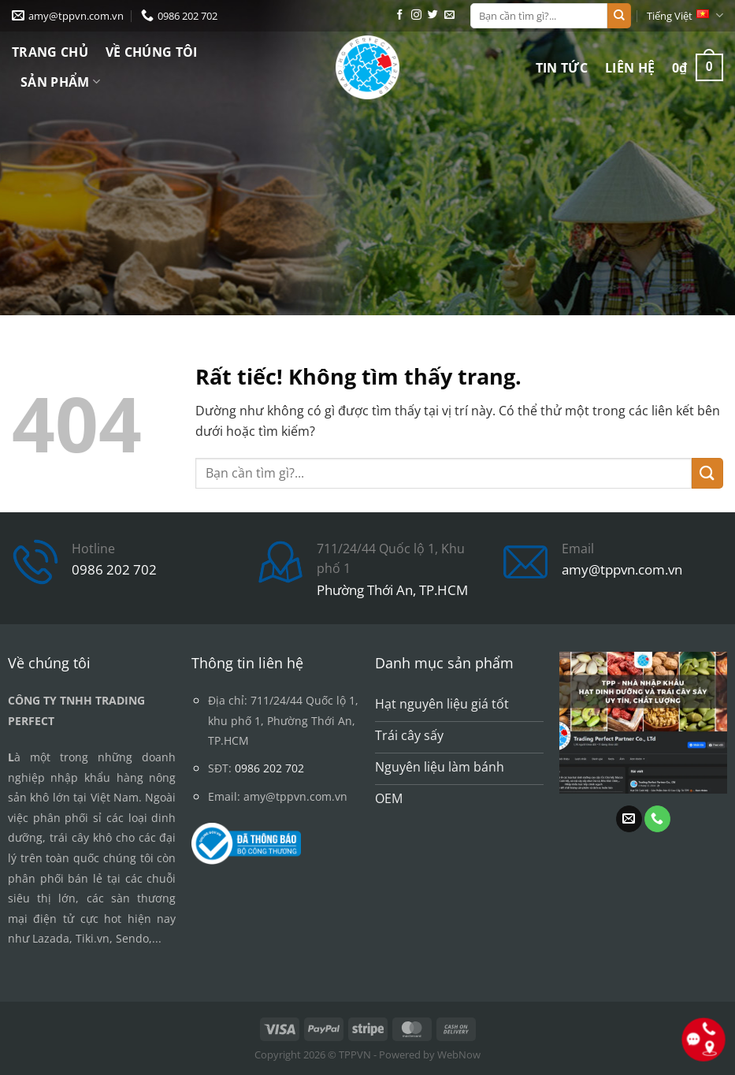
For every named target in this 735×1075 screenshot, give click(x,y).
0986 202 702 (114, 569)
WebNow (459, 1054)
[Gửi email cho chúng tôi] (449, 15)
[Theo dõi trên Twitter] (433, 15)
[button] (697, 67)
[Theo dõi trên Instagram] (416, 15)
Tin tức (562, 67)
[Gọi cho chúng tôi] (657, 818)
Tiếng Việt (685, 15)
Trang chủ (50, 52)
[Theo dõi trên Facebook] (400, 15)
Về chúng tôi (152, 52)
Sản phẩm (60, 82)
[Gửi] (619, 15)
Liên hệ (630, 67)
